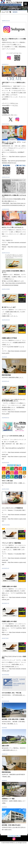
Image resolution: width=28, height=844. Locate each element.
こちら (16, 105)
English (6, 4)
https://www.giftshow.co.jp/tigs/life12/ (15, 448)
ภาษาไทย (19, 4)
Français (15, 4)
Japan (2, 4)
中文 (11, 4)
